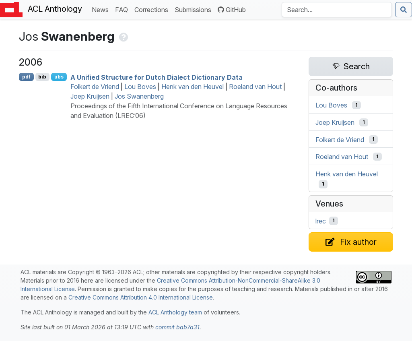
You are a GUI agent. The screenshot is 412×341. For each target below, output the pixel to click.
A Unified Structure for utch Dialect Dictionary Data (156, 77)
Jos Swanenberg (139, 96)
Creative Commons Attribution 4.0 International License (140, 297)
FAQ (123, 9)
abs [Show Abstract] (59, 77)
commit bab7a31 (177, 327)
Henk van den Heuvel (192, 87)
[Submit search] (403, 9)
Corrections (152, 9)
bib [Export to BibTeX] (42, 77)
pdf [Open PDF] (26, 77)
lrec (320, 221)
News (102, 9)
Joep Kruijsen (89, 96)
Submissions (194, 9)
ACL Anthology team (175, 312)
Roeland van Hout (255, 87)
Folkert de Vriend (94, 87)
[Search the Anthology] (337, 9)
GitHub (232, 10)
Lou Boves (140, 87)
